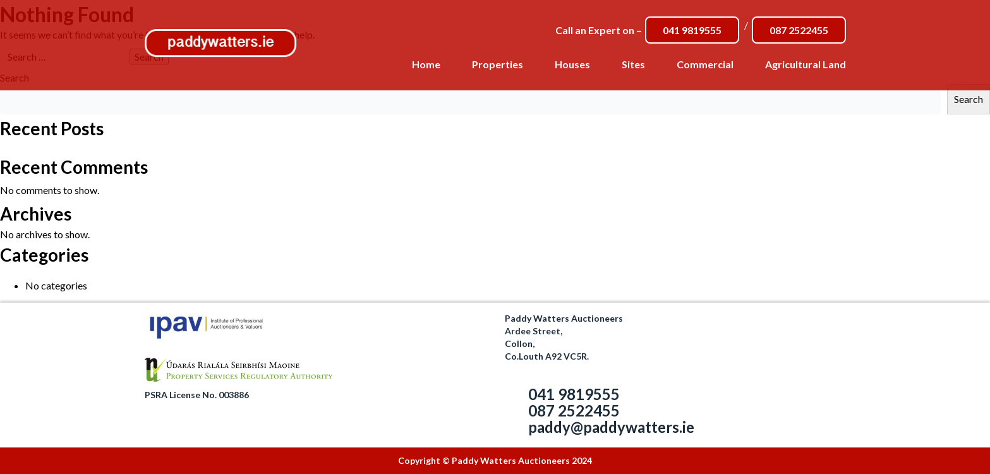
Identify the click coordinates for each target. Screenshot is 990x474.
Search (968, 99)
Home (426, 64)
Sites (633, 64)
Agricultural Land (805, 64)
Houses (572, 64)
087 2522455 (799, 30)
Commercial (705, 64)
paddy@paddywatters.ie (611, 427)
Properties (497, 64)
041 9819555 (692, 30)
